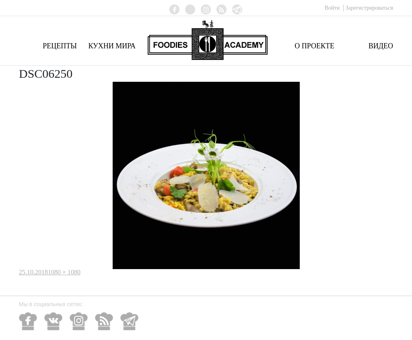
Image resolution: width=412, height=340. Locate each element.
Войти (333, 8)
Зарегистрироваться (369, 8)
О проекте (314, 46)
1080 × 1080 (64, 272)
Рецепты (60, 46)
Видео (381, 46)
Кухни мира (112, 46)
